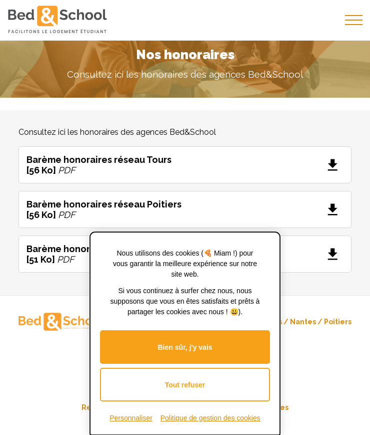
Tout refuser (185, 385)
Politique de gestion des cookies (210, 418)
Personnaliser (131, 418)
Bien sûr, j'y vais (185, 347)
